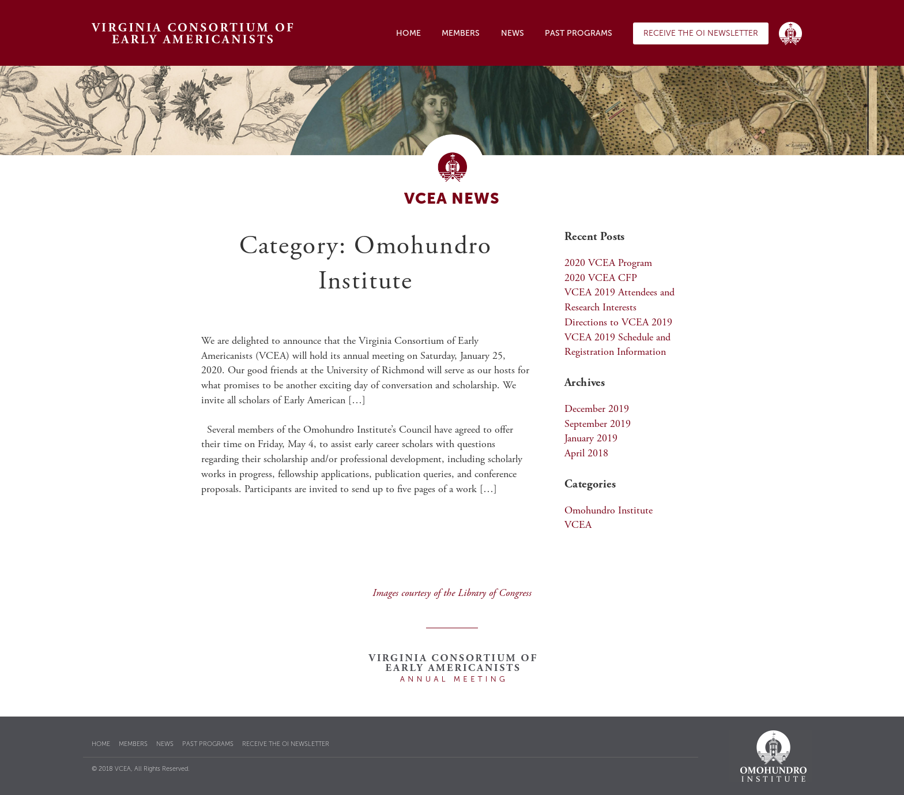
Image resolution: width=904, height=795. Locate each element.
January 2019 (590, 439)
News (512, 33)
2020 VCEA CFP (600, 278)
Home (408, 33)
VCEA (578, 525)
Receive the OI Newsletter (700, 33)
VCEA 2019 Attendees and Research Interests (619, 300)
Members (461, 33)
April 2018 (586, 454)
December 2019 (596, 409)
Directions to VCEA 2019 (618, 323)
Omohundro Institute (608, 511)
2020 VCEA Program (608, 263)
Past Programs (578, 33)
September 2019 (597, 424)
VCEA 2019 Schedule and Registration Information (617, 345)
